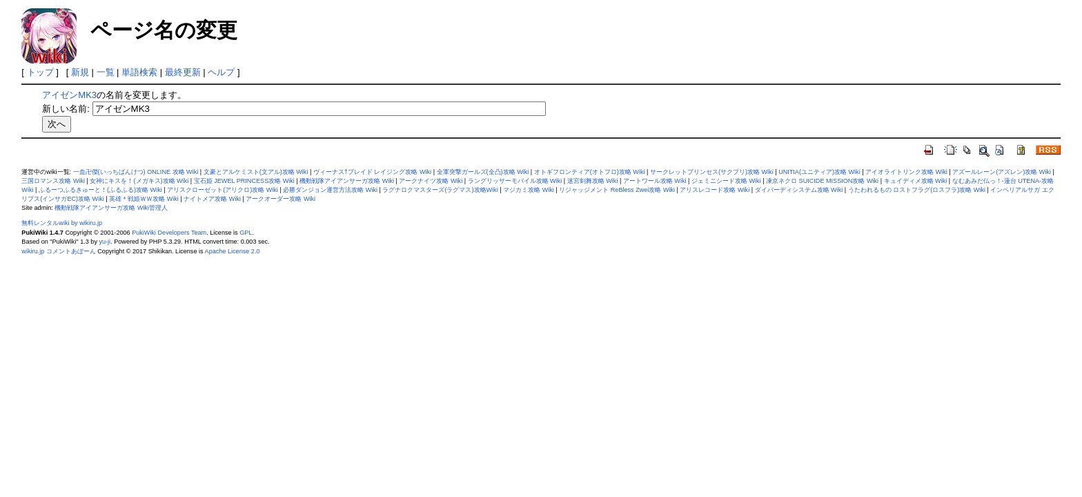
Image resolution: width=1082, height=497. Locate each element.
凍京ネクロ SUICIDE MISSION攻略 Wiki (822, 180)
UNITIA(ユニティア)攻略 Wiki (819, 171)
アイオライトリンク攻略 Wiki (906, 171)
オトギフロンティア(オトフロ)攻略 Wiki (589, 171)
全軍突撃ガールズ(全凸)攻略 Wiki (483, 171)
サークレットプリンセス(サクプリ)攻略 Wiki (712, 171)
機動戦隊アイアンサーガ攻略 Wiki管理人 (111, 207)
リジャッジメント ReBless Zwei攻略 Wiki (617, 189)
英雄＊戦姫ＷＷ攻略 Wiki (144, 198)
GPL (245, 232)
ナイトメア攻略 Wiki (212, 198)
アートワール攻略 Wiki (655, 180)
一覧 (106, 72)
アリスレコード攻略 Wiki (714, 189)
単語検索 (139, 72)
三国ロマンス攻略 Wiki (53, 180)
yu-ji (104, 241)
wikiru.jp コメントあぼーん (58, 251)
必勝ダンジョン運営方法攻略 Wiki (330, 189)
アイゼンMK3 (69, 95)
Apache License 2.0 (232, 251)
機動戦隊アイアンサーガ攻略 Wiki (346, 180)
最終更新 (183, 72)
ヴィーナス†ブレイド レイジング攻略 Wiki (372, 171)
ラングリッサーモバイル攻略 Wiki (515, 180)
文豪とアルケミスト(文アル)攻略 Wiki (256, 171)
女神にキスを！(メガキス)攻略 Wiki (139, 180)
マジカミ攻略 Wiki (528, 189)
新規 (80, 72)
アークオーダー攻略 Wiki (280, 198)
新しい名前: (66, 109)
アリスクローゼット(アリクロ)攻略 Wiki (222, 189)
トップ (40, 72)
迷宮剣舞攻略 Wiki (592, 180)
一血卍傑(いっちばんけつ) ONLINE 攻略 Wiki (136, 171)
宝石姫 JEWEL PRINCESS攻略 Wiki (244, 180)
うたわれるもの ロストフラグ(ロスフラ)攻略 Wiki (916, 189)
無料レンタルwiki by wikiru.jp (61, 223)
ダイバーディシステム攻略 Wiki (799, 189)
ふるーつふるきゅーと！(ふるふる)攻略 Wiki (100, 189)
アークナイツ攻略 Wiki (430, 180)
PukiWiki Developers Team (169, 232)
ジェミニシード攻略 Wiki (726, 180)
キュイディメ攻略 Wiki (915, 180)
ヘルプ (221, 72)
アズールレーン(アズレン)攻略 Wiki (1001, 171)
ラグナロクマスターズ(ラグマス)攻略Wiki (440, 189)
